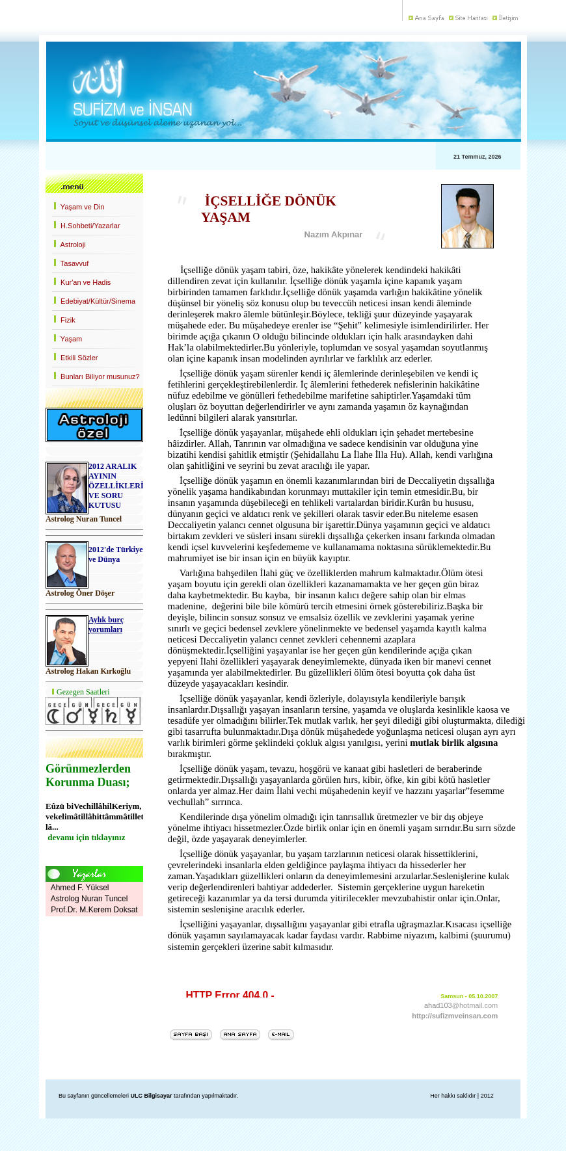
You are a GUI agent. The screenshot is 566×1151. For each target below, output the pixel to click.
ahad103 (438, 1005)
